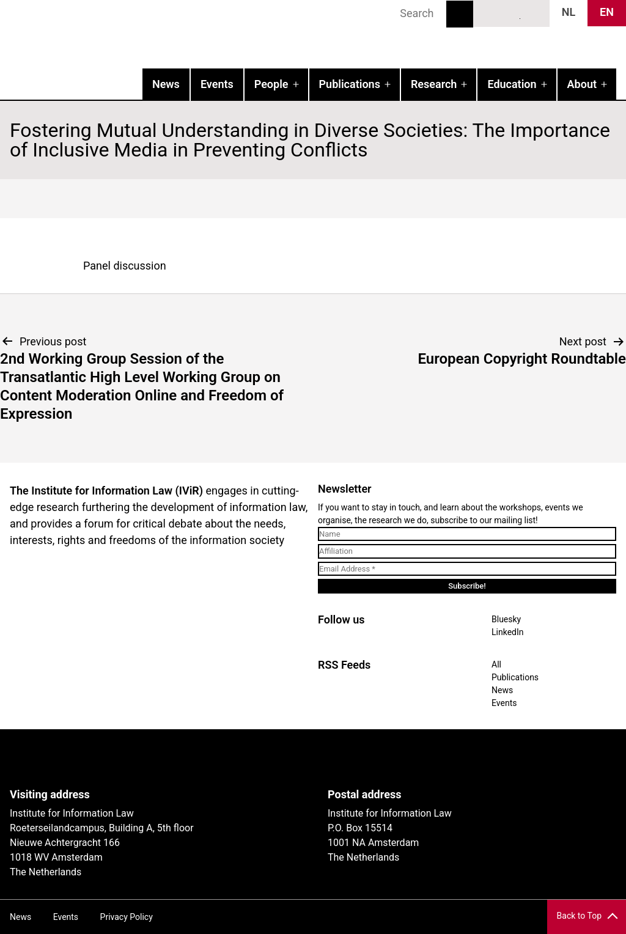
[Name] (467, 534)
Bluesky (489, 12)
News (166, 84)
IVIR (156, 34)
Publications (349, 84)
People (271, 84)
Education (511, 84)
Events (217, 84)
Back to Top (579, 916)
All (496, 664)
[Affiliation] (467, 551)
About (582, 84)
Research (434, 84)
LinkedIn (511, 12)
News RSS (533, 12)
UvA (151, 758)
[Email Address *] (467, 569)
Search (459, 14)
